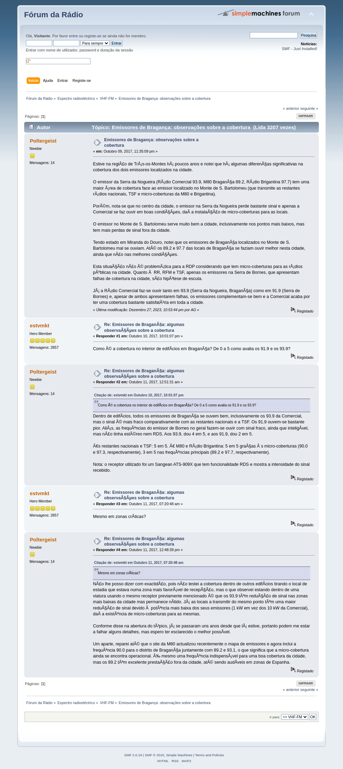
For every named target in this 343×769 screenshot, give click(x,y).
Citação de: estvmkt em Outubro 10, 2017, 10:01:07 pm (138, 395)
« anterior (291, 108)
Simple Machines (179, 755)
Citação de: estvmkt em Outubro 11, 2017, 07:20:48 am (138, 563)
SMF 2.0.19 (133, 755)
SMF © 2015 (154, 755)
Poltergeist (43, 141)
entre (73, 36)
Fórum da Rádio (53, 14)
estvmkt (39, 325)
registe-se (92, 36)
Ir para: (274, 717)
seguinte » (309, 108)
